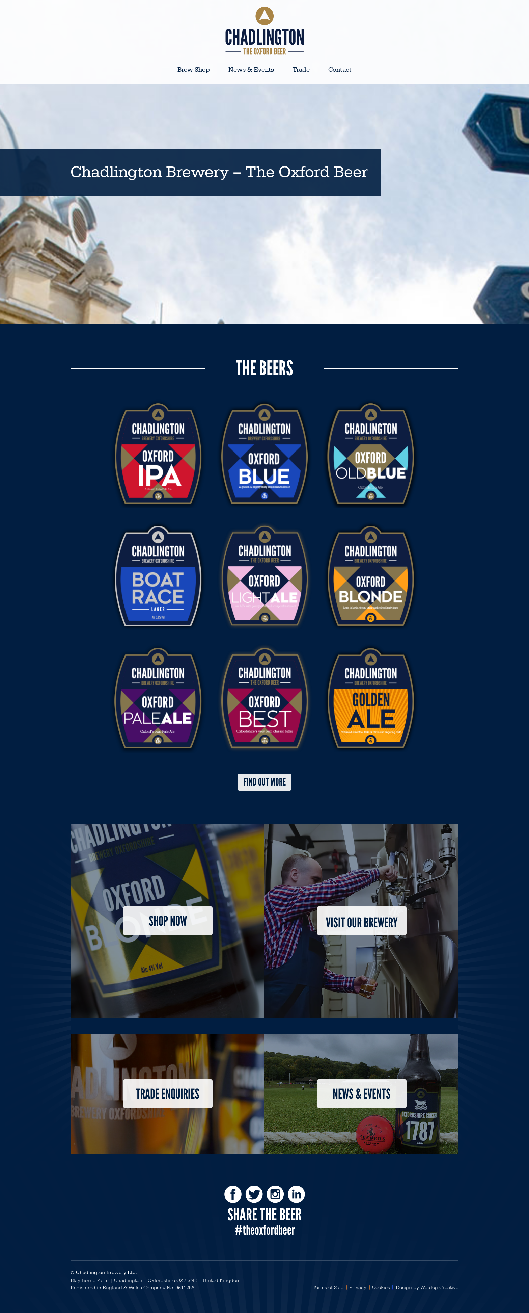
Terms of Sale (328, 1287)
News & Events (251, 70)
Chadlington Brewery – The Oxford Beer (228, 172)
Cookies (381, 1287)
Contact (340, 70)
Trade (301, 70)
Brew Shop (193, 70)
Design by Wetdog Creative (427, 1287)
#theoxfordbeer (264, 1230)
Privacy (357, 1287)
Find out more (265, 782)
